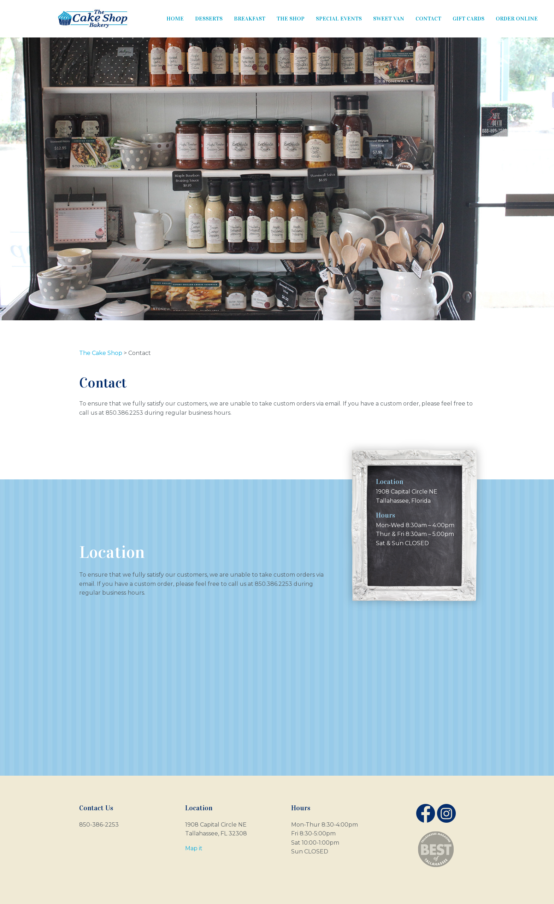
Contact (428, 18)
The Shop (291, 18)
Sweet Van (388, 18)
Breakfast (249, 18)
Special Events (339, 18)
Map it (193, 848)
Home (175, 18)
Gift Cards (468, 18)
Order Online (517, 18)
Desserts (209, 18)
